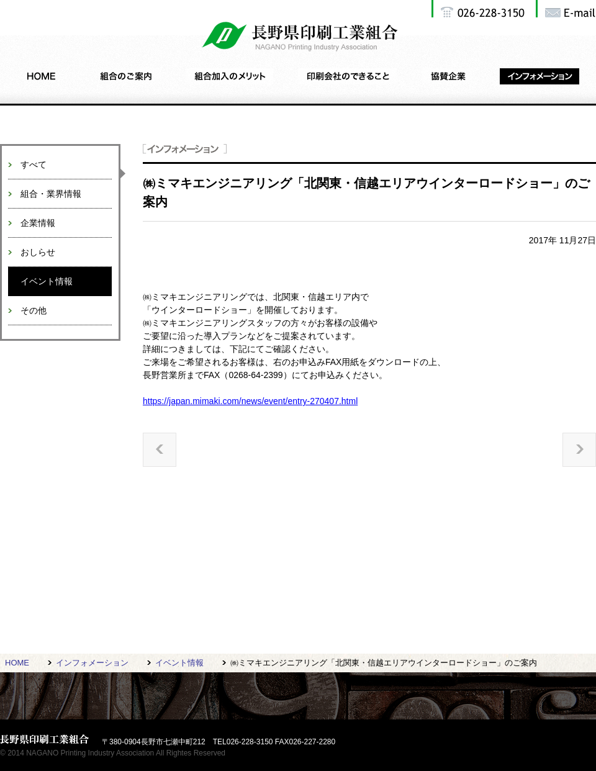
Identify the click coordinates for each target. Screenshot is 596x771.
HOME (17, 662)
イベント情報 (46, 281)
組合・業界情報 (50, 194)
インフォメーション (92, 662)
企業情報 (37, 223)
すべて (33, 164)
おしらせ (37, 252)
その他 (33, 310)
